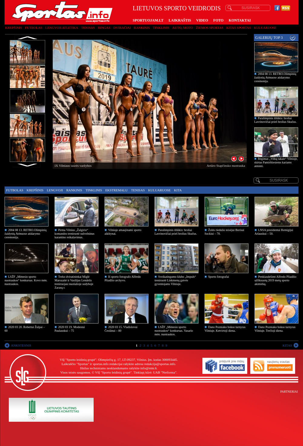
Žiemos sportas (209, 27)
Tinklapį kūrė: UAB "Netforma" (154, 372)
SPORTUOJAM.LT (148, 20)
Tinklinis (161, 27)
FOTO (218, 20)
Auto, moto (182, 27)
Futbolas (33, 27)
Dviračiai (122, 27)
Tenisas (88, 27)
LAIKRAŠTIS (179, 20)
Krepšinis (13, 27)
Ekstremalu (116, 190)
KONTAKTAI (240, 20)
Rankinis (142, 27)
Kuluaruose (265, 27)
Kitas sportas (238, 27)
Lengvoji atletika (61, 27)
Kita (177, 190)
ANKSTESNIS (21, 345)
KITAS (287, 345)
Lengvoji (55, 190)
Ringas (104, 27)
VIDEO (202, 20)
